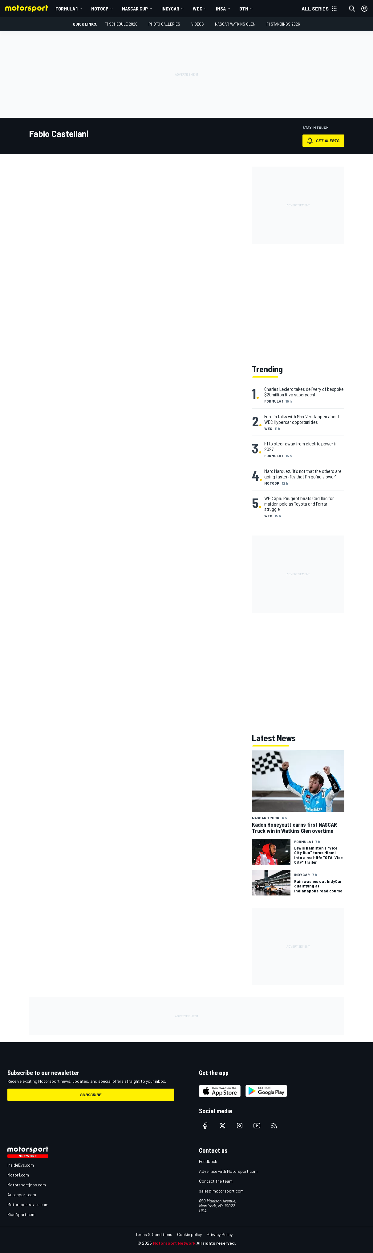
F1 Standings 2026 (283, 24)
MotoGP (99, 8)
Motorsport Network (174, 1243)
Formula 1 (66, 8)
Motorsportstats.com (27, 1204)
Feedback (208, 1161)
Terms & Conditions (154, 1234)
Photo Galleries (164, 24)
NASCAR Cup (135, 8)
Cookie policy (189, 1234)
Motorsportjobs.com (26, 1184)
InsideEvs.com (20, 1165)
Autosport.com (21, 1194)
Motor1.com (18, 1174)
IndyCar (170, 8)
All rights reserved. (216, 1243)
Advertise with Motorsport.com (228, 1171)
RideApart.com (21, 1214)
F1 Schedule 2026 (121, 24)
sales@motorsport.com (221, 1190)
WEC (197, 8)
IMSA (221, 8)
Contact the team (216, 1181)
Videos (197, 24)
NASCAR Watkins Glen (235, 24)
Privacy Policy (220, 1234)
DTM (243, 8)
